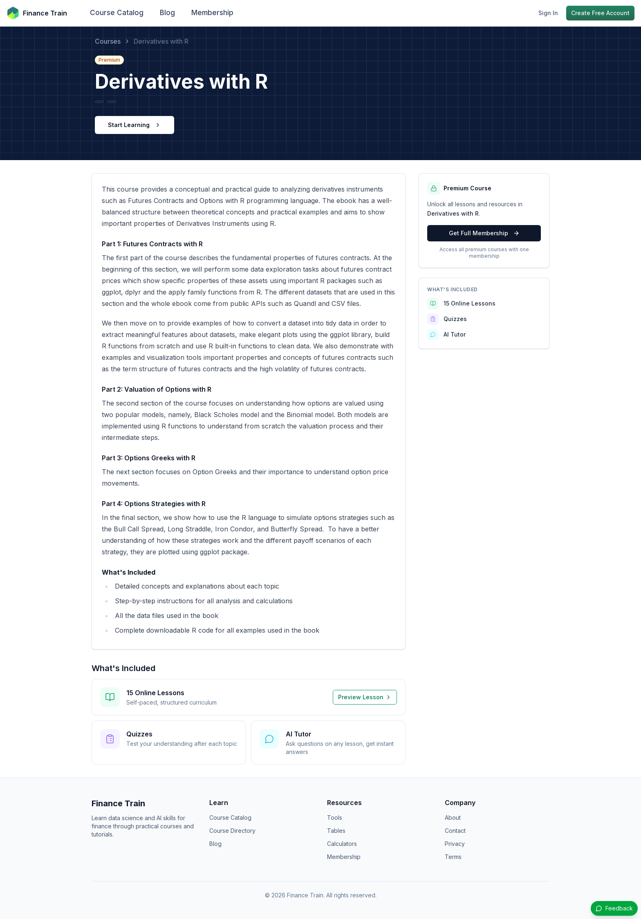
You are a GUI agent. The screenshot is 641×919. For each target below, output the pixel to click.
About (453, 817)
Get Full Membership (484, 233)
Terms (453, 856)
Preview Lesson (365, 697)
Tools (334, 817)
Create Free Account (600, 12)
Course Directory (232, 830)
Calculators (342, 843)
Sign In (548, 12)
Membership (212, 13)
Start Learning (134, 124)
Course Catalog (116, 13)
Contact (455, 830)
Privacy (455, 843)
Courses (108, 41)
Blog (167, 13)
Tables (336, 830)
